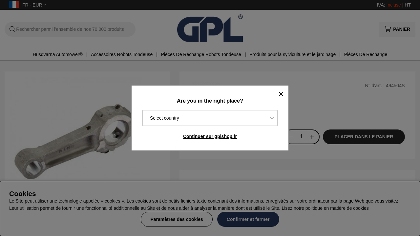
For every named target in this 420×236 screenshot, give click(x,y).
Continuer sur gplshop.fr (210, 136)
